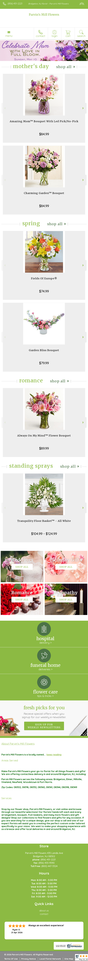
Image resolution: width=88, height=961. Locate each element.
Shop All (64, 67)
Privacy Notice (28, 959)
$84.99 (44, 134)
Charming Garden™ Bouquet (44, 193)
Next (83, 108)
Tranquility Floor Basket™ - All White (44, 521)
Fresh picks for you (44, 712)
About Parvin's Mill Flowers (18, 743)
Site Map (68, 959)
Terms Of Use (11, 959)
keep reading (54, 754)
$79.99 (44, 363)
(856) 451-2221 (15, 3)
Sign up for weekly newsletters (44, 726)
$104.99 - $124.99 (44, 533)
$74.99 (44, 291)
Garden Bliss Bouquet (44, 350)
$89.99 (44, 448)
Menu (8, 35)
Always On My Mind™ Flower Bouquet (44, 435)
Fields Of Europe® (44, 278)
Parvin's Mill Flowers (44, 14)
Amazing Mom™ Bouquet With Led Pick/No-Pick (44, 121)
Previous (4, 108)
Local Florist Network (50, 959)
